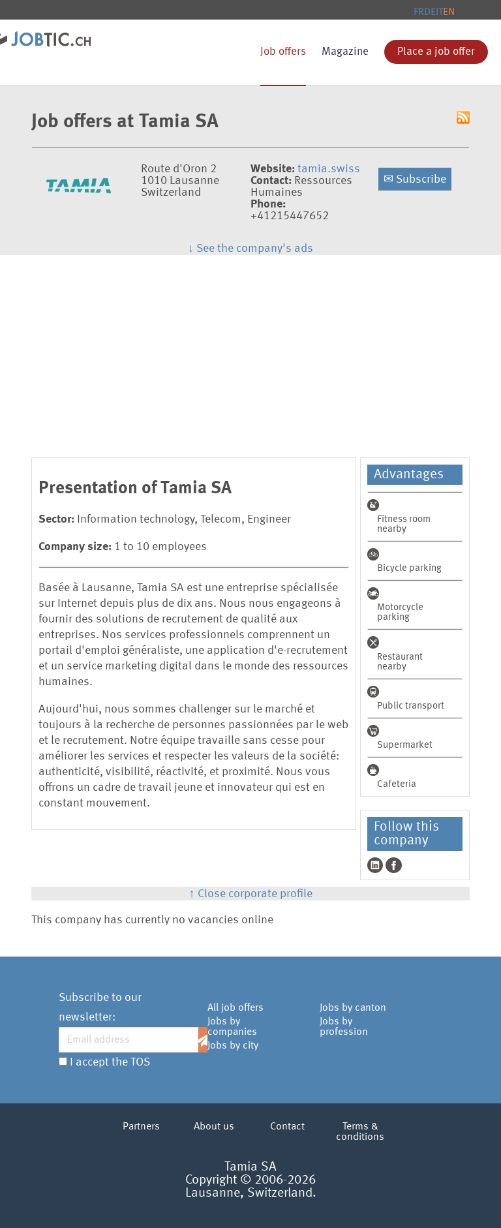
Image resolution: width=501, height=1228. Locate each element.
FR (419, 12)
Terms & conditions (360, 1132)
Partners (141, 1127)
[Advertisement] (250, 353)
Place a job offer (436, 51)
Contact (287, 1127)
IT (439, 12)
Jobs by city (232, 1046)
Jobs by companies (232, 1027)
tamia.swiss (328, 169)
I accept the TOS (110, 1062)
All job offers (235, 1008)
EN (449, 12)
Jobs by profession (344, 1027)
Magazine (345, 51)
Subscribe (415, 179)
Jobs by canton (353, 1008)
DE (430, 12)
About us (214, 1127)
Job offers (283, 51)
